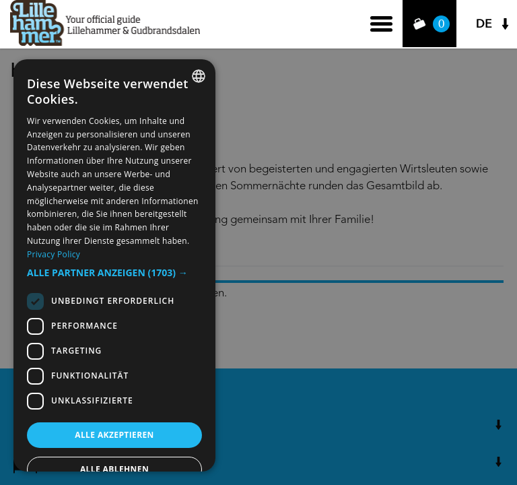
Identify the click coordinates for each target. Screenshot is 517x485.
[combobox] (198, 76)
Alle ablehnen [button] (114, 469)
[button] (114, 273)
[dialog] (114, 265)
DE (483, 24)
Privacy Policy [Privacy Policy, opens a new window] (53, 254)
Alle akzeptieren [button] (114, 435)
